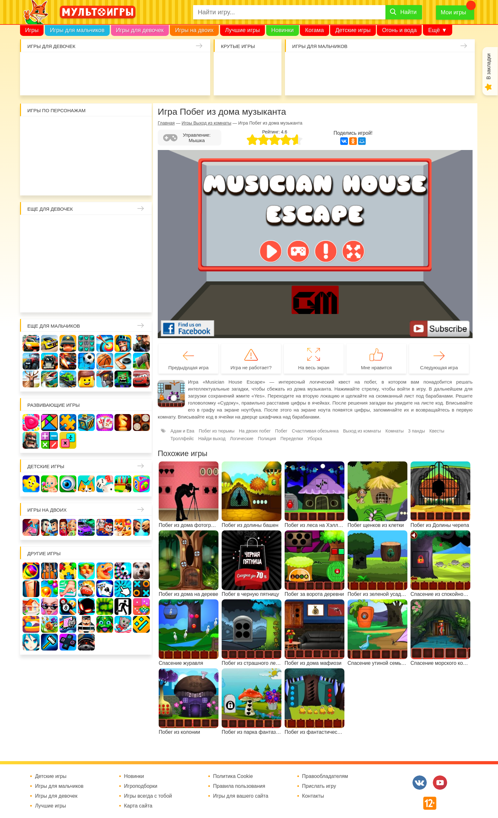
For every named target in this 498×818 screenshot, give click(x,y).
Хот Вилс (444, 82)
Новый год (68, 281)
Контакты (313, 796)
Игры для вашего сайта (240, 796)
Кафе (105, 244)
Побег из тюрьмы (216, 431)
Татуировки (68, 82)
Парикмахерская (68, 244)
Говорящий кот (31, 183)
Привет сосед (462, 63)
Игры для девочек (140, 30)
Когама (314, 30)
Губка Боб (31, 164)
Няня (105, 226)
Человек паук (86, 183)
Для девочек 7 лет (86, 300)
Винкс (31, 226)
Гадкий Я (105, 183)
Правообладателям (325, 776)
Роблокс (31, 127)
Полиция (462, 82)
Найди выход (212, 438)
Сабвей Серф (123, 146)
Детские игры (352, 30)
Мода (197, 82)
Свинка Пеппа (68, 164)
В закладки (488, 66)
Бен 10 (68, 146)
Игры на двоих (194, 30)
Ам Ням (141, 146)
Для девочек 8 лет (105, 300)
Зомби (333, 63)
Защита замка (407, 63)
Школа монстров (68, 263)
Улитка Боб (86, 127)
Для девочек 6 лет (68, 300)
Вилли (49, 127)
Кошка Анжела (141, 244)
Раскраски (86, 226)
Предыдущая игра (188, 367)
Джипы (389, 82)
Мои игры (453, 12)
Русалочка (86, 244)
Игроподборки (140, 786)
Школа (49, 226)
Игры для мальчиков (77, 30)
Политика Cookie (233, 776)
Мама (123, 226)
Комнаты (394, 431)
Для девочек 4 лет (31, 300)
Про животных (141, 281)
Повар (105, 281)
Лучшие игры (242, 30)
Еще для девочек (50, 209)
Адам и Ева (68, 127)
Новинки (282, 30)
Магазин (123, 244)
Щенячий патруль (68, 183)
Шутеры (296, 82)
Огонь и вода (399, 30)
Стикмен (31, 146)
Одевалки (32, 63)
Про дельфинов (32, 82)
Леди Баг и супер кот (49, 146)
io (228, 63)
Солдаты (370, 63)
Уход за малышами (68, 63)
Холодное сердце (49, 263)
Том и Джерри (86, 146)
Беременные (141, 263)
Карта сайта (138, 805)
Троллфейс (182, 438)
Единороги (179, 63)
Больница (141, 226)
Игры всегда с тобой (148, 796)
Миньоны (141, 164)
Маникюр (161, 63)
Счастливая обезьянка (49, 164)
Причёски (31, 244)
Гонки (296, 63)
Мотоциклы (407, 82)
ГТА (370, 82)
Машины (425, 63)
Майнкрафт (352, 63)
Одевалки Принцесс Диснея (31, 281)
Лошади (68, 226)
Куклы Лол (197, 63)
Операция (161, 82)
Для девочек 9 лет (123, 300)
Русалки (86, 263)
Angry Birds (123, 164)
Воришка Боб (141, 127)
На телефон (265, 82)
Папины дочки (49, 281)
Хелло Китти (86, 164)
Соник (49, 183)
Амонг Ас (228, 82)
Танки (389, 63)
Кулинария (50, 82)
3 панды (123, 127)
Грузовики (425, 82)
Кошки (142, 63)
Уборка (105, 63)
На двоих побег (255, 431)
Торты (87, 82)
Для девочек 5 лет (49, 300)
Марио (105, 164)
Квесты (436, 431)
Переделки (86, 281)
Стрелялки (315, 63)
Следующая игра (439, 367)
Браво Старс (444, 63)
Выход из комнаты (362, 431)
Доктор (124, 63)
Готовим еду (105, 82)
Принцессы (49, 244)
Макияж (179, 82)
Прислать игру (319, 786)
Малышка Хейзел (50, 63)
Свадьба (31, 263)
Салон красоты (142, 82)
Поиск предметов (265, 63)
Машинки (333, 82)
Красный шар (105, 127)
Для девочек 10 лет (141, 300)
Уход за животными (124, 82)
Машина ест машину (315, 82)
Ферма (105, 263)
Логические (241, 438)
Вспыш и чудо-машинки (105, 146)
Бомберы (123, 183)
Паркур (352, 82)
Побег (281, 431)
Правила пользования (239, 786)
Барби (87, 63)
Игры (31, 30)
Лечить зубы (123, 281)
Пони (123, 263)
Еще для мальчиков (53, 326)
